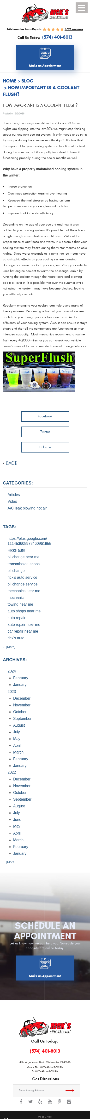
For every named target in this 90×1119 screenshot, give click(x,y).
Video (12, 501)
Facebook (45, 416)
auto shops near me (24, 611)
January (19, 685)
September (22, 719)
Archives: (15, 659)
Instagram (69, 1104)
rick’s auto (16, 638)
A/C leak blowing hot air (27, 508)
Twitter (45, 432)
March (18, 752)
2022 (12, 772)
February (20, 678)
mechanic (16, 598)
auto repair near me (24, 624)
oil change (16, 571)
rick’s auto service (22, 577)
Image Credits (45, 1117)
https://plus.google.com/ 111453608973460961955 (29, 541)
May (16, 739)
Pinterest (59, 1104)
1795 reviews (74, 29)
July (16, 732)
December (21, 698)
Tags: (9, 526)
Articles (14, 495)
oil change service (23, 584)
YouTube (50, 1104)
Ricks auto (16, 550)
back (11, 463)
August (19, 725)
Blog (27, 81)
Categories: (18, 483)
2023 (12, 692)
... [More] (9, 647)
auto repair (17, 618)
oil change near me (24, 557)
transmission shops (24, 564)
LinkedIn (45, 447)
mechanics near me (24, 591)
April (17, 745)
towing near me (20, 604)
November (21, 705)
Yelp (40, 1104)
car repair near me (23, 631)
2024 (12, 671)
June (17, 819)
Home (9, 81)
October (19, 712)
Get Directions (72, 1090)
